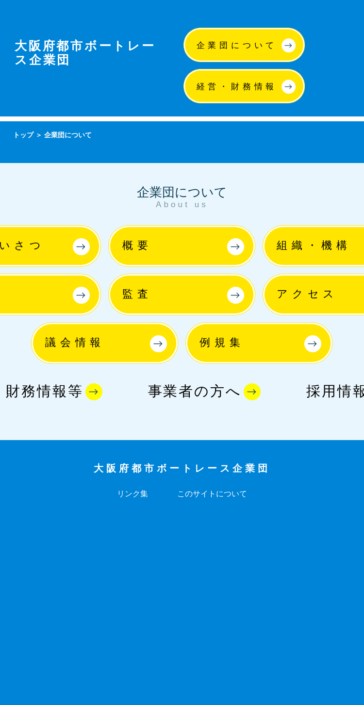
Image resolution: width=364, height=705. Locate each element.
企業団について (237, 45)
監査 (137, 294)
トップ (23, 135)
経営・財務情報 (237, 86)
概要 (137, 245)
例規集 (221, 342)
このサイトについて (212, 494)
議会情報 (75, 342)
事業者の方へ (195, 391)
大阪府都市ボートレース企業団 (182, 468)
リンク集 (132, 494)
